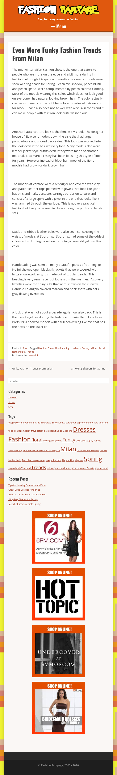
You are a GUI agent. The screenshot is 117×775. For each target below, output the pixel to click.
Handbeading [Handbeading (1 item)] (15, 450)
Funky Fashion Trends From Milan (30, 368)
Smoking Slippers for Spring (90, 368)
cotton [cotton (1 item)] (40, 430)
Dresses (12, 397)
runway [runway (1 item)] (41, 460)
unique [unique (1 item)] (50, 468)
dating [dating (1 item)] (52, 430)
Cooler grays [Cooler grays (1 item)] (29, 430)
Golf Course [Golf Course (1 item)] (82, 440)
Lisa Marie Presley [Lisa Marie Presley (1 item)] (32, 450)
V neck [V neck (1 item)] (75, 468)
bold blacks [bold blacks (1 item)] (92, 422)
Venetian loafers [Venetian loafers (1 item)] (63, 468)
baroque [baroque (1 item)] (46, 422)
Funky (51, 348)
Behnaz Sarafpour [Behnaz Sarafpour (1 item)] (66, 422)
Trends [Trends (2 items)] (38, 467)
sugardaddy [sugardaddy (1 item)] (14, 468)
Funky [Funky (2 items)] (68, 440)
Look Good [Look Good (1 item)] (48, 450)
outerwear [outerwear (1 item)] (93, 450)
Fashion (42, 348)
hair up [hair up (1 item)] (97, 440)
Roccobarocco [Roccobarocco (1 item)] (29, 460)
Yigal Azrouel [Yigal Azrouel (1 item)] (101, 468)
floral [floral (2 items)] (36, 440)
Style (25, 348)
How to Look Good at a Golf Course (27, 494)
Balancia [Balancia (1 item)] (37, 422)
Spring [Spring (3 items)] (93, 459)
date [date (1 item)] (46, 430)
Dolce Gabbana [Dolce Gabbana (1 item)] (64, 430)
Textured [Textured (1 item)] (26, 468)
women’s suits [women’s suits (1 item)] (86, 468)
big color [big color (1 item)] (81, 422)
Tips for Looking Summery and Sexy (27, 485)
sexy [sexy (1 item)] (48, 460)
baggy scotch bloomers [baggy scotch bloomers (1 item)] (20, 422)
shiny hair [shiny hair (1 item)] (56, 460)
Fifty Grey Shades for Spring (23, 499)
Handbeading (62, 348)
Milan (94, 348)
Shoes (11, 402)
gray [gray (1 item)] (91, 440)
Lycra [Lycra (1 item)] (57, 450)
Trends (30, 351)
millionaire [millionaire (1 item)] (82, 450)
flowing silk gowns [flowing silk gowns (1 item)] (52, 440)
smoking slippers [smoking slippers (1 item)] (74, 460)
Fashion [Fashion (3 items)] (19, 439)
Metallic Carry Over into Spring (24, 503)
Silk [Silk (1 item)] (63, 460)
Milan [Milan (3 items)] (68, 449)
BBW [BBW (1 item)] (54, 422)
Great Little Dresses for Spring (24, 489)
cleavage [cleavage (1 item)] (18, 430)
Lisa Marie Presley (80, 348)
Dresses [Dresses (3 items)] (84, 429)
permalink (33, 355)
